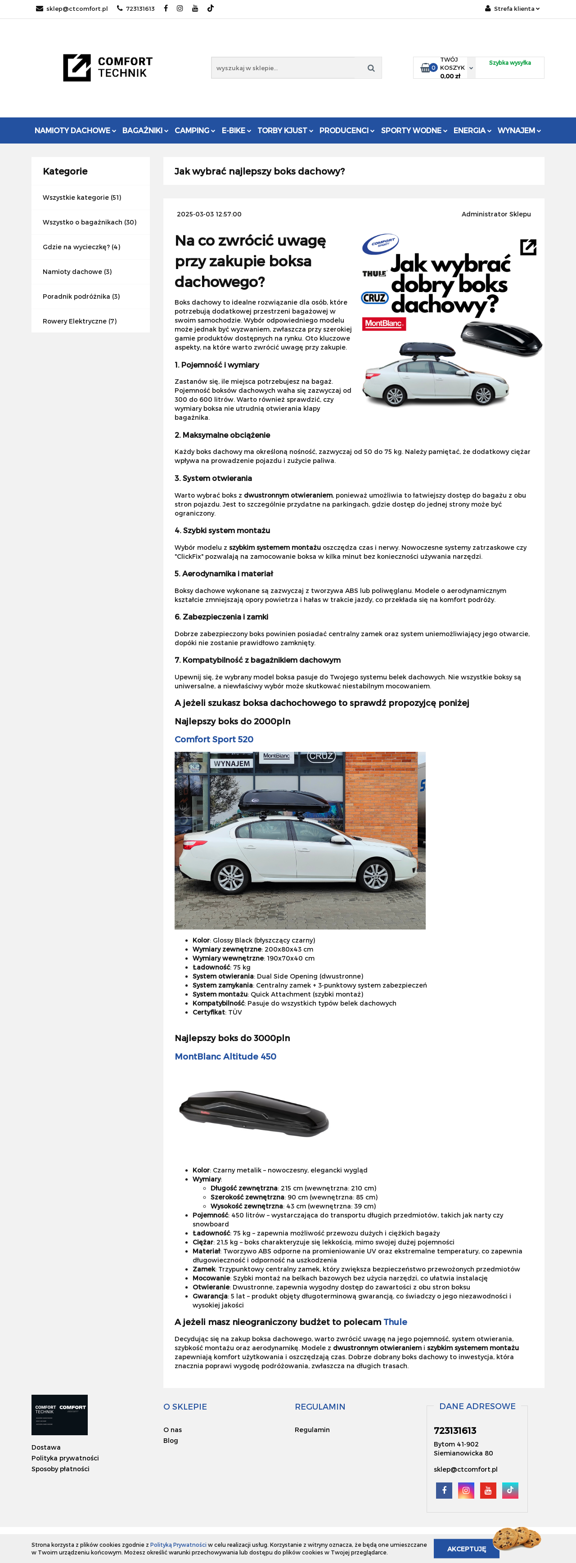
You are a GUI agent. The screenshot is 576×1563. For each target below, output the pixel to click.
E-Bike (237, 130)
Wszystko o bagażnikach (82, 222)
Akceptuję (466, 1548)
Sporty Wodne (414, 130)
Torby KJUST (285, 130)
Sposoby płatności (61, 1469)
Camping (195, 130)
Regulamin (312, 1429)
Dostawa (46, 1447)
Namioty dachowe (76, 130)
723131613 (136, 8)
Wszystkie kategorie (76, 197)
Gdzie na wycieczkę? (76, 247)
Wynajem (519, 130)
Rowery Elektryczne (75, 321)
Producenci (347, 130)
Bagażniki (145, 130)
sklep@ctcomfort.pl (72, 8)
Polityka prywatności (65, 1458)
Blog (170, 1440)
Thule (395, 1321)
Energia (473, 130)
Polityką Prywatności (178, 1544)
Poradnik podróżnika (76, 296)
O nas (172, 1429)
